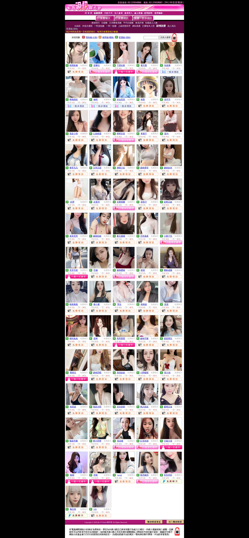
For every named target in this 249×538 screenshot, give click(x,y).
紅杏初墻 (144, 441)
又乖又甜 (97, 168)
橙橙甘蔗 (121, 133)
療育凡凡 (74, 168)
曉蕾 (143, 99)
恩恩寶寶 (121, 338)
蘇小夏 (97, 304)
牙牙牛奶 (74, 270)
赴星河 (97, 202)
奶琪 (143, 270)
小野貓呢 (144, 372)
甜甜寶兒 (168, 338)
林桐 (72, 475)
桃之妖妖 (144, 407)
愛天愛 (144, 65)
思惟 (96, 475)
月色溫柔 (144, 236)
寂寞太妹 (168, 202)
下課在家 (121, 65)
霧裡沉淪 (168, 407)
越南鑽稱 (121, 270)
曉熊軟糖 (74, 65)
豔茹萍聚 (74, 441)
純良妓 (73, 407)
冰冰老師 (121, 407)
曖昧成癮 (168, 270)
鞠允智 (73, 509)
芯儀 (96, 270)
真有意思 (74, 236)
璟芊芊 (167, 99)
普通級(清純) (125, 37)
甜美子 (144, 202)
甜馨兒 (97, 65)
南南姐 (144, 304)
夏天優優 (121, 236)
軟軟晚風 (74, 304)
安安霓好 (168, 475)
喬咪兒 (73, 372)
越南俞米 (168, 168)
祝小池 (167, 372)
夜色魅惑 (144, 475)
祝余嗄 (120, 441)
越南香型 (144, 168)
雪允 (119, 304)
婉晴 (96, 99)
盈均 (166, 133)
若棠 (166, 304)
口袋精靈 (97, 133)
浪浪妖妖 (121, 372)
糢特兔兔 (74, 338)
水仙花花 (121, 99)
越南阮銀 (97, 236)
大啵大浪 (168, 441)
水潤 (72, 202)
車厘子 (144, 133)
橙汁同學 (97, 441)
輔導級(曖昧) (108, 37)
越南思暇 (97, 372)
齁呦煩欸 (74, 99)
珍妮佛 (167, 65)
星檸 (96, 338)
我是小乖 (74, 133)
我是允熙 (97, 407)
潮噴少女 (121, 168)
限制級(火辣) (92, 37)
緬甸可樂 (144, 338)
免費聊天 (84, 65)
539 (95, 509)
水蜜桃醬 (121, 202)
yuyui (119, 475)
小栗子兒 (168, 236)
